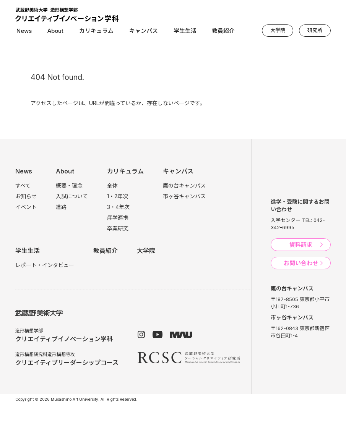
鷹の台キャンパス (184, 185)
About (52, 31)
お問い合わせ (301, 263)
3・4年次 (118, 207)
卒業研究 (117, 228)
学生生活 (174, 31)
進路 (61, 207)
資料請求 (300, 244)
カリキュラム (90, 31)
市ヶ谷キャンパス (184, 196)
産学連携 (117, 217)
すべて (23, 185)
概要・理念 (69, 185)
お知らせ (26, 196)
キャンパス (135, 31)
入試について (72, 196)
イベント (26, 207)
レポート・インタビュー (44, 265)
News (23, 31)
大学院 (278, 30)
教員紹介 (211, 31)
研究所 (315, 30)
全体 (112, 185)
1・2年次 (117, 196)
